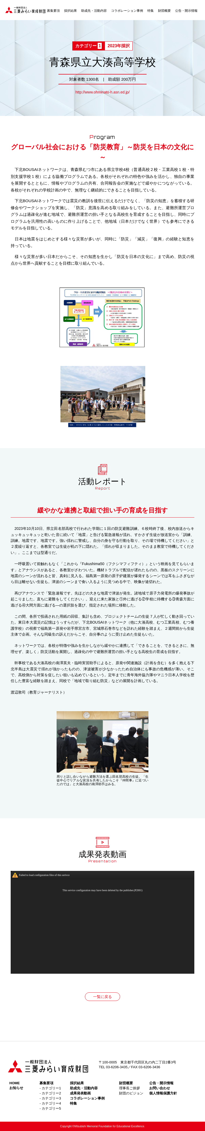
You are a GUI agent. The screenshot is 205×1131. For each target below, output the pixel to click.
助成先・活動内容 (94, 11)
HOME (14, 1083)
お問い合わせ (159, 1088)
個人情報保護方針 (163, 1093)
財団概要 (164, 11)
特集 (150, 11)
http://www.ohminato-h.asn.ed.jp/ (102, 92)
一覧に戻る (102, 997)
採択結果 (70, 11)
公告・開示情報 (186, 11)
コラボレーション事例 (127, 11)
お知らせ (16, 1088)
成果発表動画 (80, 1093)
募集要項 (53, 11)
